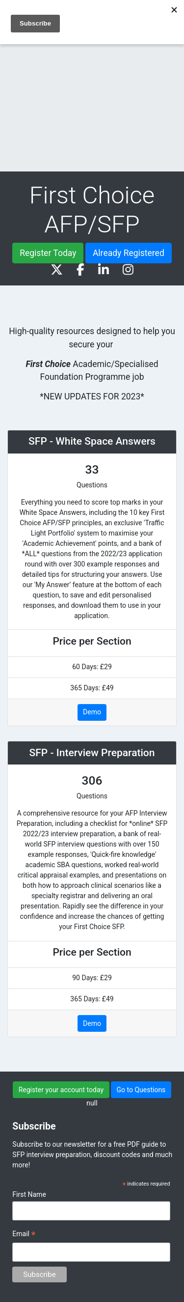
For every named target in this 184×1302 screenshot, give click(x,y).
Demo (92, 712)
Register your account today (61, 1090)
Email (23, 1235)
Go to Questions (141, 1090)
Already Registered (128, 253)
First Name (29, 1194)
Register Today (48, 253)
